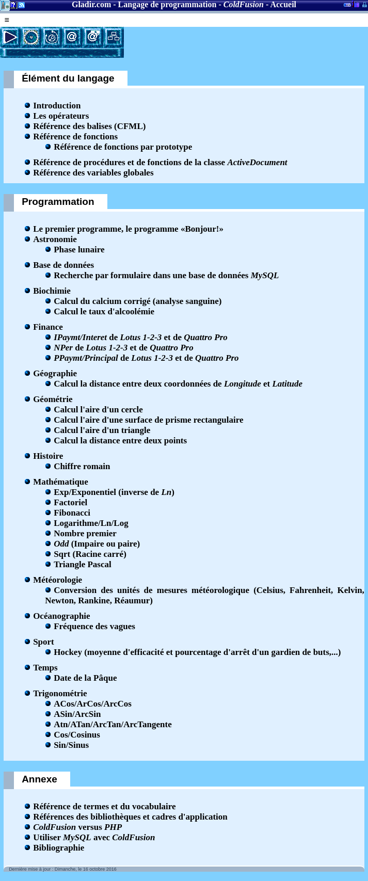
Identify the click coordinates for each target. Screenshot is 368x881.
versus (77, 827)
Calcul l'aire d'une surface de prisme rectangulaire (148, 420)
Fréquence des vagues (94, 626)
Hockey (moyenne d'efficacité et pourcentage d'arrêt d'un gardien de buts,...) (197, 652)
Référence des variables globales (93, 173)
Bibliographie (58, 848)
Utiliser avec (94, 837)
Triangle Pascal (82, 564)
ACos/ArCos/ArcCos (93, 704)
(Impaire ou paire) (97, 544)
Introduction (57, 105)
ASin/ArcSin (77, 714)
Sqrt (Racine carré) (90, 554)
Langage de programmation (167, 4)
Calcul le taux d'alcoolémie (104, 311)
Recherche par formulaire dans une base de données (166, 275)
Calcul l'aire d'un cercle (98, 409)
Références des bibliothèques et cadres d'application (130, 817)
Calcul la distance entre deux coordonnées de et (178, 384)
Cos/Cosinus (77, 735)
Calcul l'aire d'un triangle (102, 430)
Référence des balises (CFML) (89, 126)
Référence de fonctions (75, 136)
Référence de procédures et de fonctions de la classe (160, 162)
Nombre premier (85, 533)
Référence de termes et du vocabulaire (104, 806)
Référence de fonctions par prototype (123, 147)
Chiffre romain (82, 466)
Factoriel (70, 502)
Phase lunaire (79, 249)
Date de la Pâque (85, 678)
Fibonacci (72, 513)
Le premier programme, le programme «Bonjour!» (128, 229)
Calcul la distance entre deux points (120, 440)
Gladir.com (91, 4)
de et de (141, 337)
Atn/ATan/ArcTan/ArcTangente (113, 724)
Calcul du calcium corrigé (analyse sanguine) (137, 301)
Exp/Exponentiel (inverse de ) (114, 492)
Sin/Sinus (71, 745)
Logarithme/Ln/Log (91, 523)
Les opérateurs (61, 116)
